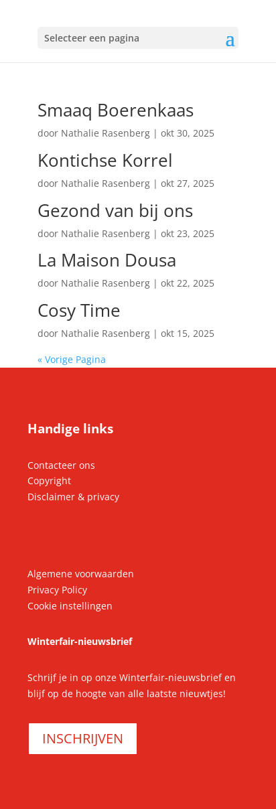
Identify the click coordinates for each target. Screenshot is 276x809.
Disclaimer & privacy (73, 496)
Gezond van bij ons (115, 210)
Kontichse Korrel (105, 160)
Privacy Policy (57, 589)
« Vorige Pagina (72, 359)
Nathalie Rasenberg (105, 133)
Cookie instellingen (70, 605)
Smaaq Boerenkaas (116, 110)
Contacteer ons (61, 465)
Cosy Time (79, 310)
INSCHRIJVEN (82, 738)
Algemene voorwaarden (80, 573)
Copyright (49, 480)
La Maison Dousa (107, 260)
